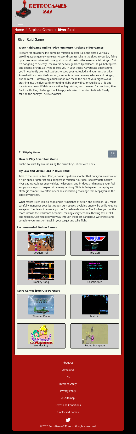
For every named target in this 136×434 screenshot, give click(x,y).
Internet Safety (68, 384)
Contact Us (68, 370)
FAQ (68, 377)
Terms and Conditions (68, 405)
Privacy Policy (68, 391)
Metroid (94, 316)
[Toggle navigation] (20, 23)
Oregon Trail (41, 252)
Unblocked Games (68, 412)
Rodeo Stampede (95, 345)
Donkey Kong (41, 282)
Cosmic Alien (94, 282)
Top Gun (95, 252)
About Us (68, 362)
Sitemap (68, 398)
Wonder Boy (41, 345)
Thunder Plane (41, 316)
